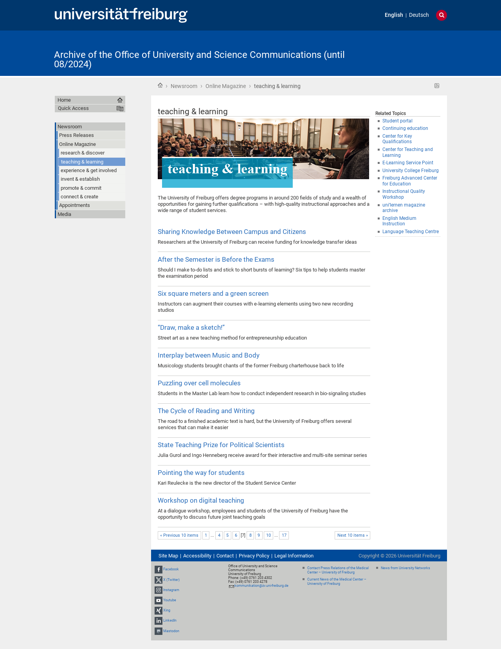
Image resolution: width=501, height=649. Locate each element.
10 (268, 535)
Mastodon (171, 631)
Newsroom (184, 86)
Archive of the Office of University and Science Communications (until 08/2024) (199, 59)
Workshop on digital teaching (201, 500)
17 (284, 535)
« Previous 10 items (179, 535)
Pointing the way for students (201, 472)
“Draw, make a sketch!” (191, 327)
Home (160, 85)
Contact (225, 556)
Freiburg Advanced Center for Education (409, 181)
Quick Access (73, 108)
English (394, 15)
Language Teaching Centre (410, 231)
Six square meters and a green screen (213, 293)
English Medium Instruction (399, 221)
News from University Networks (405, 568)
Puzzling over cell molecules (199, 383)
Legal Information (294, 556)
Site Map (168, 556)
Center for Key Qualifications (397, 139)
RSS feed (437, 86)
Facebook (171, 569)
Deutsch (419, 15)
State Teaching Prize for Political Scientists (221, 445)
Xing (166, 610)
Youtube (169, 600)
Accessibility (197, 556)
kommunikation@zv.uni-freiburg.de (261, 586)
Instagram (171, 590)
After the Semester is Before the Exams (216, 259)
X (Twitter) (171, 580)
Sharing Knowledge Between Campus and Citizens (232, 232)
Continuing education (405, 128)
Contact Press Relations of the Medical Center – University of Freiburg (338, 570)
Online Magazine (225, 86)
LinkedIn (170, 621)
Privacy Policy (254, 556)
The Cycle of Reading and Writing (206, 411)
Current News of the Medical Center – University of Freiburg (336, 581)
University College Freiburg (410, 170)
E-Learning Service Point (407, 162)
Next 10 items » (352, 535)
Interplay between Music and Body (209, 355)
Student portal (397, 121)
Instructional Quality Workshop (403, 194)
